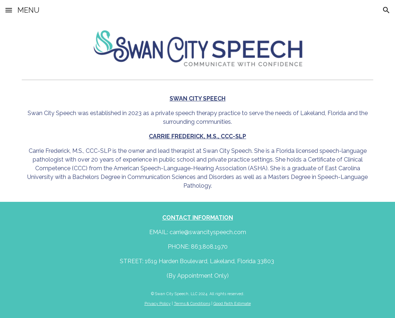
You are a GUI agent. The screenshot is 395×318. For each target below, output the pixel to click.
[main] (197, 142)
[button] (8, 10)
